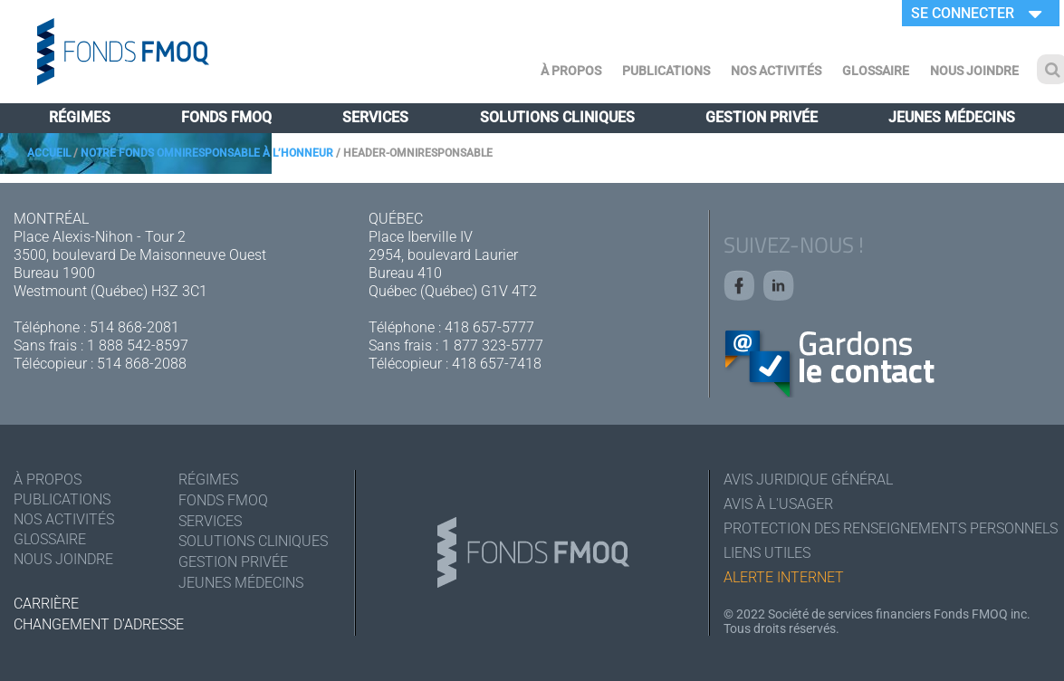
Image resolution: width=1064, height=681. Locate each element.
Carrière (46, 603)
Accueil (49, 153)
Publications (666, 70)
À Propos (571, 70)
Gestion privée (761, 117)
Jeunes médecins (951, 117)
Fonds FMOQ (226, 117)
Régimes (79, 117)
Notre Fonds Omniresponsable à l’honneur (207, 153)
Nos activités (776, 70)
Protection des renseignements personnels (887, 528)
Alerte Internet (784, 577)
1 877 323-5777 (492, 345)
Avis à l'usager (778, 504)
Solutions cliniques (557, 117)
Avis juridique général (808, 479)
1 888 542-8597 (137, 345)
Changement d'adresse (99, 624)
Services (375, 117)
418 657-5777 (489, 327)
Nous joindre (974, 70)
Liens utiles (767, 552)
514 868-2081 (134, 327)
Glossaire (875, 70)
